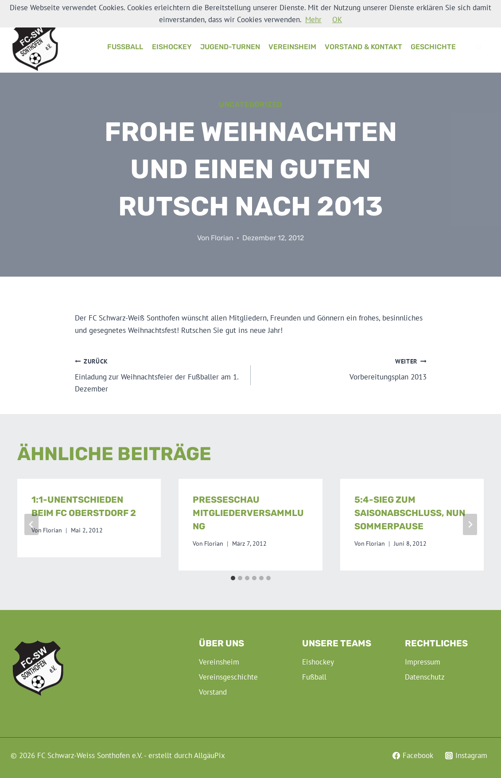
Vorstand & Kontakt (363, 47)
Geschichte (433, 47)
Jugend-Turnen (230, 47)
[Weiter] (470, 524)
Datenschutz (425, 677)
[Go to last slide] (31, 524)
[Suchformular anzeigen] (479, 47)
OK (337, 19)
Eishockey (172, 47)
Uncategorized (250, 104)
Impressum (422, 662)
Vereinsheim (292, 47)
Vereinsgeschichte (228, 677)
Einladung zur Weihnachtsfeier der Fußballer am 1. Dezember (159, 374)
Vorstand (213, 692)
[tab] (233, 578)
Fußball (125, 47)
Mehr (313, 19)
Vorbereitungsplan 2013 (342, 368)
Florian (222, 238)
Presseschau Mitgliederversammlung (248, 513)
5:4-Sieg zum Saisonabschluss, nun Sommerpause (409, 513)
